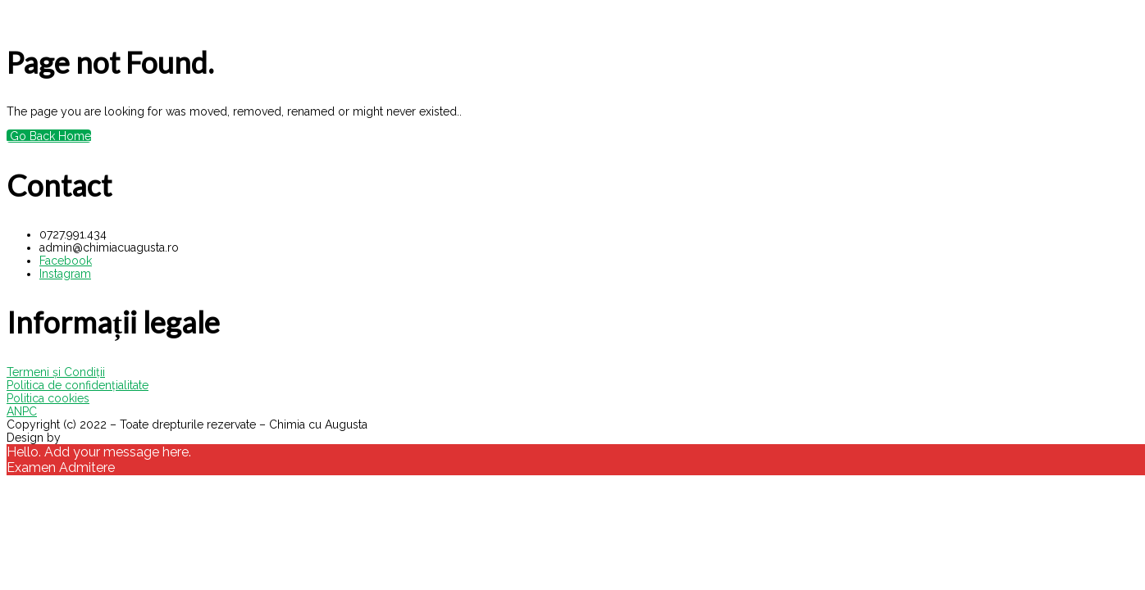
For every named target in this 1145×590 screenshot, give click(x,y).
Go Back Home (49, 136)
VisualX (83, 437)
